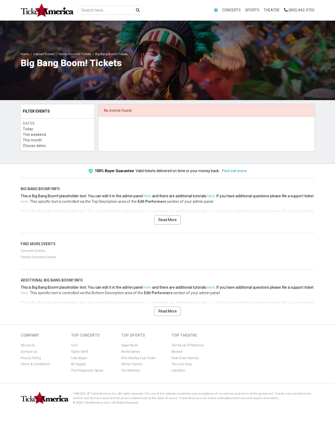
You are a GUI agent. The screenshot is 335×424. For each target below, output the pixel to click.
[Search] (105, 10)
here (147, 196)
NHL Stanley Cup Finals (138, 358)
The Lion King (181, 364)
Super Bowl (129, 345)
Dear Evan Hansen (185, 358)
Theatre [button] (272, 10)
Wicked (176, 352)
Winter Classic (132, 364)
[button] (216, 10)
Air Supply (78, 364)
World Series (130, 352)
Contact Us (29, 352)
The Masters (130, 370)
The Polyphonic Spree (87, 370)
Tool (74, 345)
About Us (28, 345)
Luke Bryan (79, 358)
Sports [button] (252, 10)
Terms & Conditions (35, 364)
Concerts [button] (231, 10)
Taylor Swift (79, 352)
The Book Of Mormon (187, 345)
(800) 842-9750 (299, 10)
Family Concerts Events (38, 257)
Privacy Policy (31, 358)
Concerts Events (33, 251)
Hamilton (178, 370)
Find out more (234, 171)
